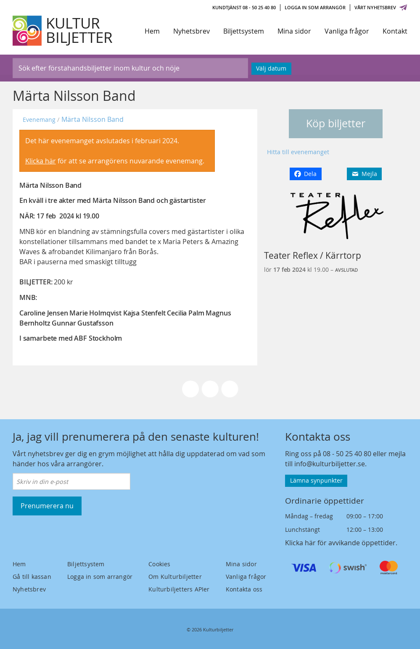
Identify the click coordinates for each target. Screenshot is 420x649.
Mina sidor (294, 31)
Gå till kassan (32, 577)
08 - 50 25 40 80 (347, 453)
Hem (152, 31)
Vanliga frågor (347, 31)
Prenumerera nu (47, 505)
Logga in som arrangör (315, 7)
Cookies (159, 564)
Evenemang (39, 119)
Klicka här (40, 161)
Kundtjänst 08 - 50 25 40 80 (244, 7)
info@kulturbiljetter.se (329, 463)
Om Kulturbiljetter (175, 577)
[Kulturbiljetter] (63, 30)
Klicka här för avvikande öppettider (340, 542)
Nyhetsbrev (191, 31)
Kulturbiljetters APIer (178, 589)
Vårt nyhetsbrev (380, 7)
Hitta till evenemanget (298, 152)
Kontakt (395, 31)
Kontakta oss (244, 589)
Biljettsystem (243, 31)
